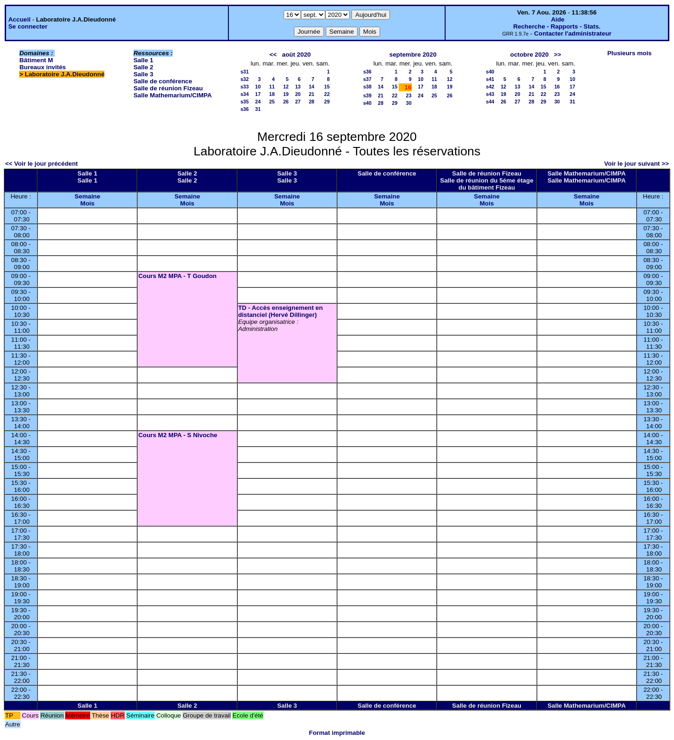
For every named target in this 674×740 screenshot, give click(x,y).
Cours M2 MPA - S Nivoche (177, 435)
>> (557, 54)
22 (327, 94)
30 (408, 103)
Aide (557, 19)
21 (312, 94)
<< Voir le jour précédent (41, 163)
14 (312, 86)
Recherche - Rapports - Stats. (557, 26)
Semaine (87, 196)
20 (297, 94)
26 (286, 101)
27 (297, 101)
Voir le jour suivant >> (636, 163)
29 (327, 101)
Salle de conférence (162, 81)
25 (272, 101)
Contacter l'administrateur (572, 33)
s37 (367, 79)
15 (327, 86)
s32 (245, 79)
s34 (245, 94)
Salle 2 (143, 67)
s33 (245, 86)
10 (258, 86)
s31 (245, 71)
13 (297, 86)
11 (272, 86)
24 (258, 101)
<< (273, 54)
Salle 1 (143, 60)
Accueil (19, 19)
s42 (490, 86)
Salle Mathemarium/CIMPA (172, 95)
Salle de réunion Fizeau (168, 88)
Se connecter (28, 26)
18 (272, 94)
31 (258, 109)
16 (557, 86)
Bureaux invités (42, 67)
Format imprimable (337, 732)
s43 (490, 94)
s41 (490, 79)
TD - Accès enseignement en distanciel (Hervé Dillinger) (280, 311)
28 (312, 101)
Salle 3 (143, 74)
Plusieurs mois (629, 53)
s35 (245, 101)
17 (258, 94)
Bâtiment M (36, 60)
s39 (367, 95)
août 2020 (296, 54)
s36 (245, 109)
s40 (367, 103)
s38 (367, 86)
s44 (490, 101)
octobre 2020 (529, 54)
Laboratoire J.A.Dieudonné (64, 74)
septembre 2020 (413, 54)
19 (286, 94)
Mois (88, 203)
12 (286, 86)
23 (408, 95)
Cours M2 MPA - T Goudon (177, 275)
